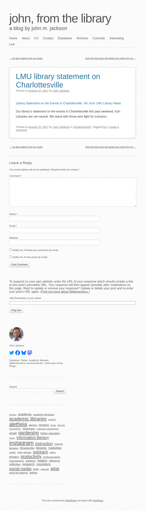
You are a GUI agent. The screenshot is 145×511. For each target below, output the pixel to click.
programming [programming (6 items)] (16, 460)
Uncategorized (82, 127)
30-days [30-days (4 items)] (12, 414)
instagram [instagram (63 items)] (21, 443)
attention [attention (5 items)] (33, 425)
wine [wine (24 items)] (55, 468)
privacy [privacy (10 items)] (14, 456)
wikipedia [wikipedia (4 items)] (45, 469)
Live (12, 44)
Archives (82, 38)
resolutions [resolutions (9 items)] (43, 464)
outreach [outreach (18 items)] (40, 452)
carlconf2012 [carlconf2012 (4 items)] (15, 429)
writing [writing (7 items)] (33, 472)
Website (13, 237)
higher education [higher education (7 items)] (50, 433)
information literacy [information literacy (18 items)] (33, 437)
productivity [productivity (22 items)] (31, 456)
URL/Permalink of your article (25, 298)
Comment (15, 175)
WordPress (70, 500)
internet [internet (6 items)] (58, 444)
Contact (48, 38)
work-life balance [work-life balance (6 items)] (18, 472)
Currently (99, 38)
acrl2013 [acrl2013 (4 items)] (52, 419)
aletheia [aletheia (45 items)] (18, 424)
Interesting (117, 38)
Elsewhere (65, 38)
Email (13, 226)
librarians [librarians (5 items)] (14, 448)
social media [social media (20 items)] (20, 468)
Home (13, 38)
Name (13, 214)
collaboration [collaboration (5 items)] (28, 428)
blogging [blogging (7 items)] (44, 425)
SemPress (98, 500)
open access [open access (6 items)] (24, 452)
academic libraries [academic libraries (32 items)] (27, 418)
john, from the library (60, 18)
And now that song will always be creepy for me (110, 58)
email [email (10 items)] (13, 433)
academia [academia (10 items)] (24, 414)
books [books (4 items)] (53, 425)
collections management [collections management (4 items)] (48, 429)
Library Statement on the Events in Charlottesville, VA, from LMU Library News (68, 103)
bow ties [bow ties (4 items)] (61, 425)
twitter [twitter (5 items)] (36, 469)
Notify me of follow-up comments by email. (35, 250)
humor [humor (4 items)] (12, 438)
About (26, 38)
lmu (105, 127)
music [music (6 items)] (12, 452)
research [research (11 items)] (28, 464)
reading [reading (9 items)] (42, 460)
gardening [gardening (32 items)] (28, 432)
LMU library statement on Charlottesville (58, 80)
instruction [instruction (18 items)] (44, 443)
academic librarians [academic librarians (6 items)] (43, 414)
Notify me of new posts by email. (30, 257)
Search (13, 386)
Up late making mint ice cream (26, 58)
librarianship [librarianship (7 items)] (27, 448)
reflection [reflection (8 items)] (15, 464)
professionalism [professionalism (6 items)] (51, 457)
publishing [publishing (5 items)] (30, 461)
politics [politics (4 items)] (52, 452)
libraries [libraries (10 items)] (41, 448)
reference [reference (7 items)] (54, 460)
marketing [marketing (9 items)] (54, 448)
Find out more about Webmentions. (65, 291)
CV (36, 38)
